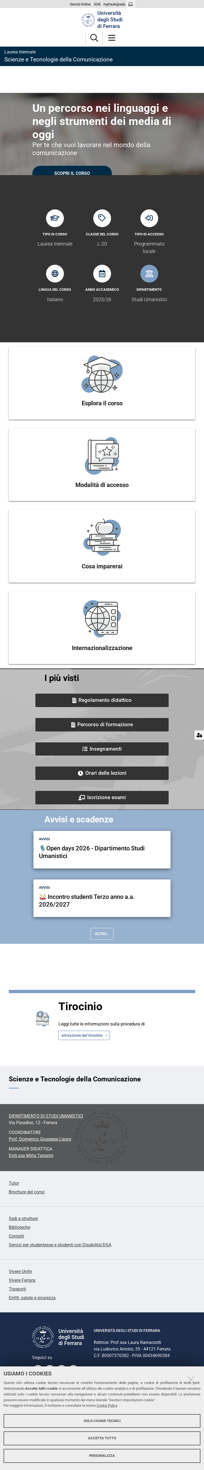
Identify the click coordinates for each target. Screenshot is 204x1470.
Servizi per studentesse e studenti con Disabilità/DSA (60, 1244)
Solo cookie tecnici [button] (102, 1421)
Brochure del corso (27, 1192)
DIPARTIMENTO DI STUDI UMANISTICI (46, 1116)
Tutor (14, 1183)
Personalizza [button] (102, 1456)
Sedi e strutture (23, 1218)
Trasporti (17, 1289)
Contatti (16, 1236)
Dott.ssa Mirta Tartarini (31, 1155)
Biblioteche (19, 1227)
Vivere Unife (20, 1271)
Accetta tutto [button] (102, 1438)
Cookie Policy (107, 1405)
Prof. (40, 1139)
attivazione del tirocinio (82, 1035)
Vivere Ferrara (22, 1280)
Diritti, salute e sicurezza (32, 1297)
